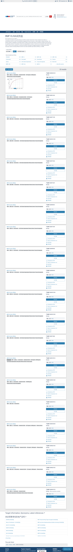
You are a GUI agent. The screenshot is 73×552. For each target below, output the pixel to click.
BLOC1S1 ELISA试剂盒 (10, 525)
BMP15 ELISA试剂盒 (42, 530)
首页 (7, 544)
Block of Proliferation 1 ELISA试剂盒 (13, 522)
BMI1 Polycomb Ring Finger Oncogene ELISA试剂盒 (48, 519)
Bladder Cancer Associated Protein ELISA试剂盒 (15, 536)
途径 (37, 31)
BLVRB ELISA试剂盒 (10, 519)
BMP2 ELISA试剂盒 (41, 533)
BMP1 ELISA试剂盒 (41, 525)
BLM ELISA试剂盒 (9, 530)
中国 (52, 77)
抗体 (14, 31)
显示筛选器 (9, 69)
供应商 (34, 31)
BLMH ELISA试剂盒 (10, 527)
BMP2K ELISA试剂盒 (42, 536)
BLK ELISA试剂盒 (9, 533)
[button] (7, 538)
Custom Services (28, 31)
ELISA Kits (18, 31)
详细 (55, 82)
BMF (14, 544)
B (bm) (10, 544)
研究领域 (41, 31)
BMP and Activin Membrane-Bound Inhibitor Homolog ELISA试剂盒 (51, 522)
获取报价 (55, 80)
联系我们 (35, 1)
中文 (2, 1)
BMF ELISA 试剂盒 (11, 73)
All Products (8, 31)
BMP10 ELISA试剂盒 (42, 527)
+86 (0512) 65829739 (27, 1)
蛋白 (22, 31)
